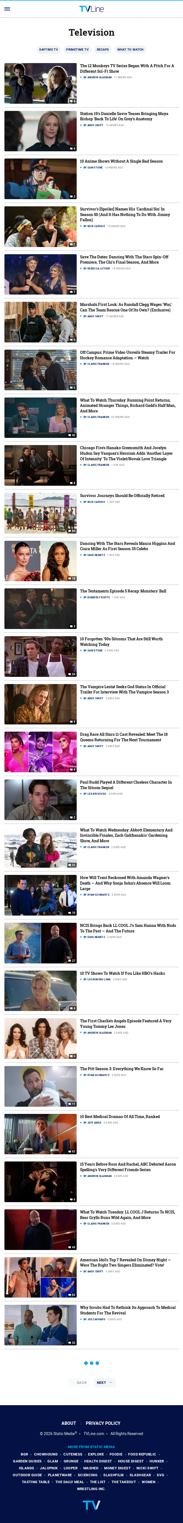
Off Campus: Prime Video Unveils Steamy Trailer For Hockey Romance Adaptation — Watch (127, 355)
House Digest (131, 1461)
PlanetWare (60, 1475)
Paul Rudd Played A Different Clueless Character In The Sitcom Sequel (126, 784)
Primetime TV (77, 49)
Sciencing (88, 1475)
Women (148, 1482)
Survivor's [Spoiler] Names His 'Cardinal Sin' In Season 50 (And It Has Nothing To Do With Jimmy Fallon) (125, 214)
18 (74, 579)
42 (74, 435)
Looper (71, 1468)
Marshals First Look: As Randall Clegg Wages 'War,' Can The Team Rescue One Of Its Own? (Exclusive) (126, 307)
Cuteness (72, 1454)
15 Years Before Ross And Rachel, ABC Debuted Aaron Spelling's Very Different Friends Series (128, 1166)
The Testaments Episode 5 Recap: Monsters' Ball (123, 591)
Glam (52, 1461)
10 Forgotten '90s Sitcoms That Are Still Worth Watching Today (121, 641)
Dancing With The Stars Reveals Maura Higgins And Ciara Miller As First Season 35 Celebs (127, 546)
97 (74, 1152)
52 (74, 1295)
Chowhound (46, 1454)
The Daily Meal (69, 1482)
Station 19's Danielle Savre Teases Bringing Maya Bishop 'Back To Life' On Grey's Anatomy (124, 116)
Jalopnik (49, 1468)
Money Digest (117, 1468)
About (68, 1423)
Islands (26, 1468)
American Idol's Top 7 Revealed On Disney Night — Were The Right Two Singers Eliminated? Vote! (125, 1262)
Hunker (157, 1461)
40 (74, 531)
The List (98, 1482)
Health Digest (98, 1461)
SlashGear (140, 1475)
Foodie (116, 1454)
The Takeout (124, 1482)
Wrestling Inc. (91, 1488)
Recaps (103, 49)
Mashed (90, 1468)
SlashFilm (113, 1475)
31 (74, 865)
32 (74, 1343)
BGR (24, 1454)
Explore (96, 1454)
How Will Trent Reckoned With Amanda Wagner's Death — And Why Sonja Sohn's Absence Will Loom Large (125, 883)
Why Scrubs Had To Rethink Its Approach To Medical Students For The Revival (128, 1310)
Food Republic (142, 1454)
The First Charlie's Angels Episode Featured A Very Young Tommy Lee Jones (125, 1023)
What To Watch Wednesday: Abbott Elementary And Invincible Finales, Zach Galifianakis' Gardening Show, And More (126, 835)
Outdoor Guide (27, 1475)
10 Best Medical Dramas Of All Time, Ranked (120, 1116)
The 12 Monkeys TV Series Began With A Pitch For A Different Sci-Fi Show (127, 68)
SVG (160, 1475)
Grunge (71, 1461)
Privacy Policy (103, 1423)
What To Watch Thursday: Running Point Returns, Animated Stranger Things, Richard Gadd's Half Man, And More (128, 405)
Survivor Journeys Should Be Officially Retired (122, 495)
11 (74, 1104)
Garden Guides (27, 1461)
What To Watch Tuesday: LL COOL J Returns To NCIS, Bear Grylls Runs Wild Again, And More (127, 1214)
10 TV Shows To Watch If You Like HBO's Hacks (122, 973)
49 (74, 1247)
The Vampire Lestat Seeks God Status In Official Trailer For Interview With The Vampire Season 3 (124, 689)
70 (74, 913)
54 (74, 674)
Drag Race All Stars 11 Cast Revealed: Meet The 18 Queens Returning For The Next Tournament (124, 737)
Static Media (64, 1433)
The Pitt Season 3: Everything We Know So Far (122, 1068)
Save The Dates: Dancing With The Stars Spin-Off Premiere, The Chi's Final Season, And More (124, 259)
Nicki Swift (147, 1468)
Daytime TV (48, 49)
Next (101, 1382)
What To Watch (130, 49)
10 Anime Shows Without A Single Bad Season (121, 161)
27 (74, 961)
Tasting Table (36, 1482)
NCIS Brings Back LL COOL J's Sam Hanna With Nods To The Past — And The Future (128, 928)
